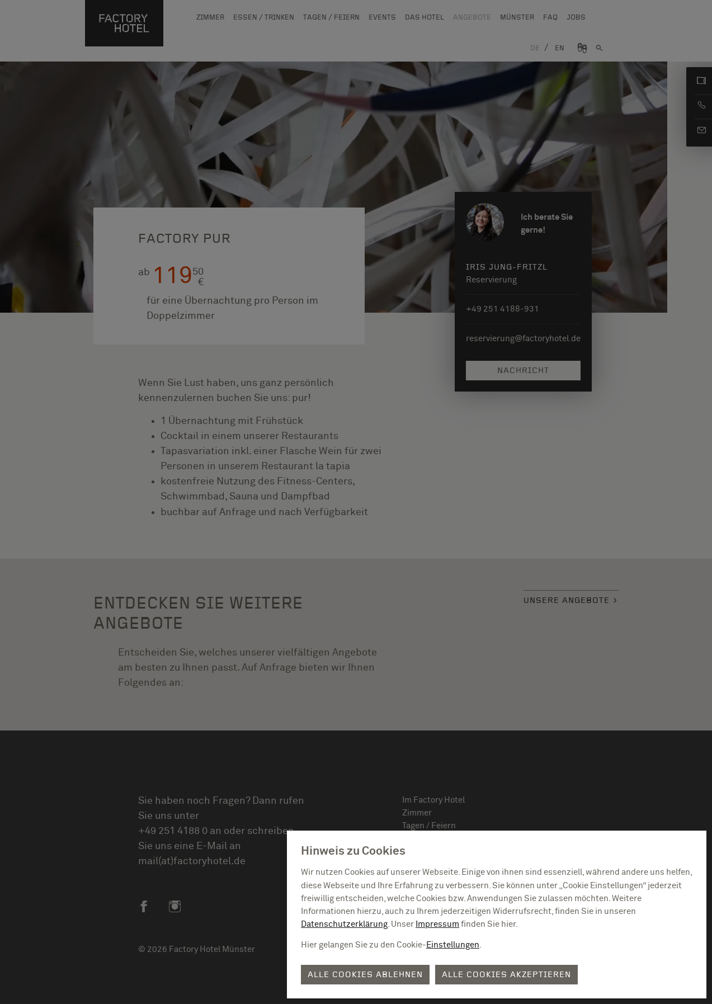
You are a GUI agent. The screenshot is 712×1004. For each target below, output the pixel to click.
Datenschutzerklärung (344, 924)
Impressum (437, 924)
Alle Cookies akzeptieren (506, 974)
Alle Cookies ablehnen (365, 974)
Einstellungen (452, 945)
